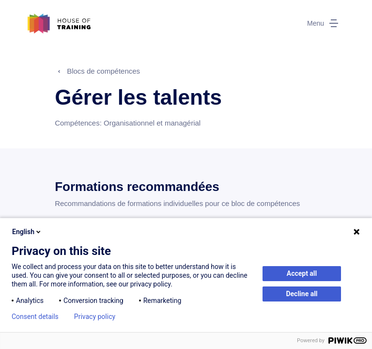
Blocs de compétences (103, 71)
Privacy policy (94, 316)
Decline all (301, 294)
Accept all (302, 273)
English (27, 232)
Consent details (35, 316)
